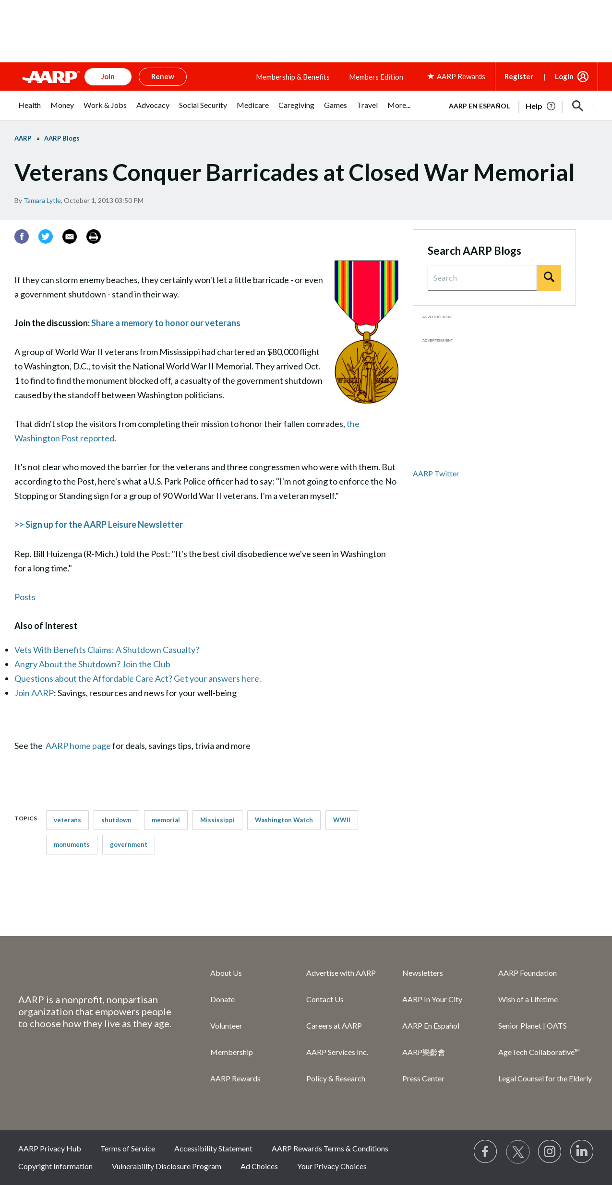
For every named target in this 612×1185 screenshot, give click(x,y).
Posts (25, 597)
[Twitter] (45, 236)
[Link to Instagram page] (550, 1152)
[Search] (549, 278)
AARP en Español (479, 106)
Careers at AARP (334, 1025)
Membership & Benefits (293, 76)
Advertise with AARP (341, 972)
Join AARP (34, 692)
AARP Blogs (62, 138)
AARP (22, 138)
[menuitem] (29, 110)
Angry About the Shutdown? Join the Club (92, 664)
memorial (166, 820)
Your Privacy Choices (332, 1166)
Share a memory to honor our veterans (165, 323)
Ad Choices (259, 1166)
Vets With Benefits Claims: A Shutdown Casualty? (106, 649)
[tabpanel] (517, 105)
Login (564, 76)
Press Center (423, 1078)
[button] (578, 106)
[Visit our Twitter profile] (518, 1152)
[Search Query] (482, 278)
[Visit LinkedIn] (582, 1152)
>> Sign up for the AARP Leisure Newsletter (98, 524)
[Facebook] (21, 236)
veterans (67, 820)
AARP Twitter (436, 473)
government (128, 844)
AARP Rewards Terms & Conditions (330, 1148)
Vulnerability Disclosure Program (166, 1166)
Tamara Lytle (42, 200)
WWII (341, 820)
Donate (222, 999)
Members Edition (376, 76)
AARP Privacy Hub (49, 1148)
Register (518, 76)
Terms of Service (127, 1148)
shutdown (116, 820)
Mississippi (217, 820)
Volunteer (226, 1025)
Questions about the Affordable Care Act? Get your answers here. (137, 678)
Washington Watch (284, 820)
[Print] (93, 236)
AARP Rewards (235, 1078)
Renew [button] (162, 76)
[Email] (69, 236)
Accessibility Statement (213, 1148)
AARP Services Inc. (337, 1051)
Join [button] (108, 76)
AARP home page (78, 745)
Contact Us (325, 999)
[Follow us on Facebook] (486, 1152)
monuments (72, 844)
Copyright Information (55, 1166)
